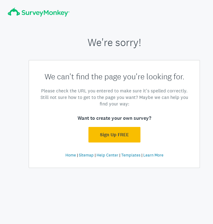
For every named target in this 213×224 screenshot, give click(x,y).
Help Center (107, 155)
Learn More (153, 155)
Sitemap (86, 155)
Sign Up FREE (114, 135)
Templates (130, 155)
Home (70, 155)
